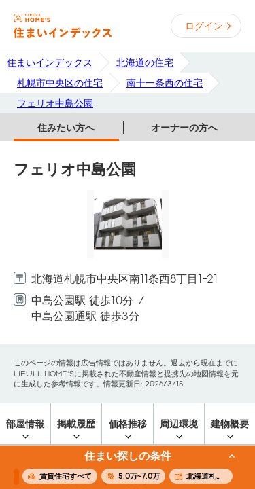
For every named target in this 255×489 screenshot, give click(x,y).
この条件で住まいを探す (120, 468)
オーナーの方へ (184, 127)
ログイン (204, 25)
